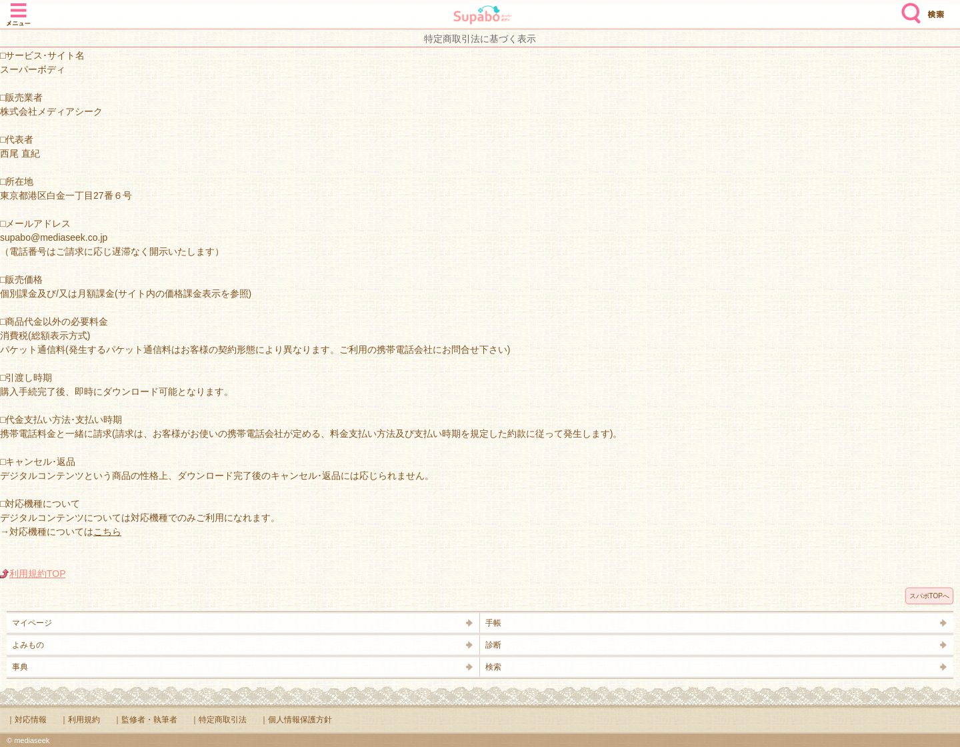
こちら (107, 531)
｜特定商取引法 (219, 719)
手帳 (493, 623)
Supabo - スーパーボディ (482, 16)
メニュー (18, 8)
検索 (908, 8)
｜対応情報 (27, 719)
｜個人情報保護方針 (296, 719)
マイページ (32, 623)
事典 (20, 667)
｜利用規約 (80, 719)
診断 (493, 645)
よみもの (28, 645)
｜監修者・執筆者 (145, 719)
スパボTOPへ (929, 596)
